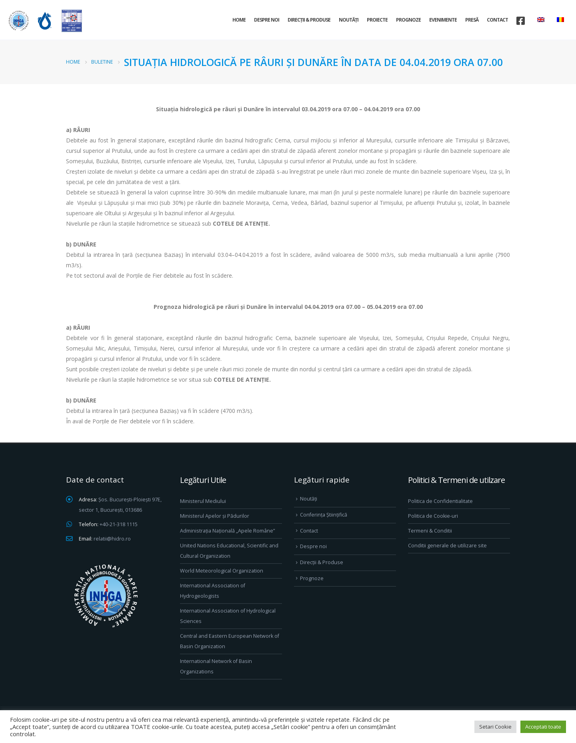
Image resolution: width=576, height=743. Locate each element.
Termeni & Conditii (430, 530)
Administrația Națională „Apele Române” (227, 530)
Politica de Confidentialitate (440, 501)
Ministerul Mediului (203, 501)
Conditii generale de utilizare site (447, 545)
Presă (471, 19)
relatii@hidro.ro (112, 538)
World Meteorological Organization (221, 570)
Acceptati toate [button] (543, 726)
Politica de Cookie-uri (433, 516)
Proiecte (377, 19)
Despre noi (266, 19)
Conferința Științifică (323, 514)
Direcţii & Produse (309, 19)
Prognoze (408, 19)
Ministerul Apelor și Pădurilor (214, 516)
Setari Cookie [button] (495, 726)
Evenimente (443, 19)
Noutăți (348, 19)
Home (239, 19)
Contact (497, 19)
